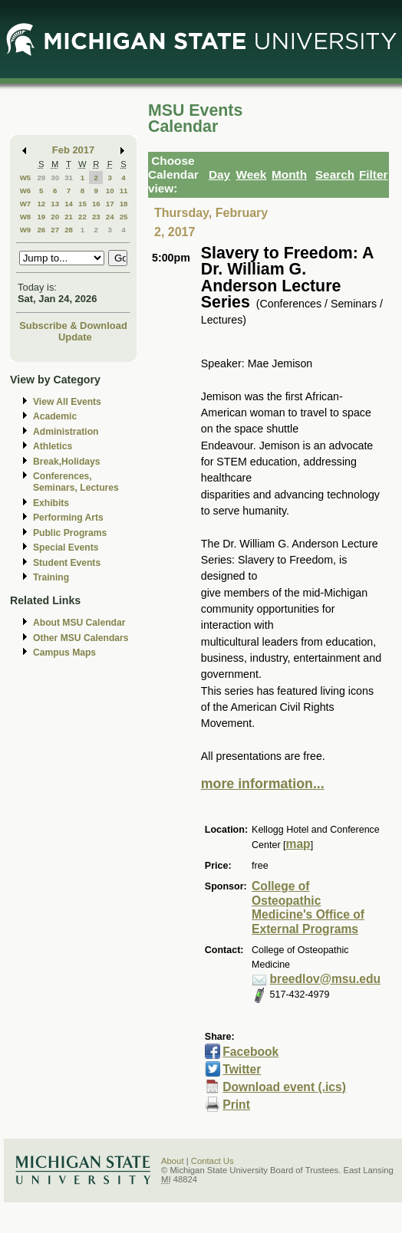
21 (68, 216)
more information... (263, 783)
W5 (25, 177)
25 (124, 216)
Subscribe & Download (73, 325)
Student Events (66, 562)
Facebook (250, 1051)
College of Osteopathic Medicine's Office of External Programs (308, 907)
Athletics (52, 446)
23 (96, 216)
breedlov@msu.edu (325, 978)
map (298, 843)
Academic (55, 416)
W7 (25, 203)
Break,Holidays (66, 461)
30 (55, 177)
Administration (65, 431)
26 (41, 229)
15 (82, 203)
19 (41, 216)
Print (236, 1104)
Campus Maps (64, 652)
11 (124, 190)
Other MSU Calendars (81, 638)
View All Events (67, 401)
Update (75, 337)
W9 (25, 229)
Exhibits (51, 503)
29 (41, 177)
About (172, 1161)
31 (68, 177)
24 (110, 216)
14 (68, 203)
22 (82, 216)
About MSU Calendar (79, 622)
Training (51, 577)
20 (55, 216)
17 (110, 203)
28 (68, 229)
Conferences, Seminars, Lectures (76, 482)
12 (41, 203)
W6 (25, 190)
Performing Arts (68, 517)
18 (124, 203)
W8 (25, 216)
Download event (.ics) (284, 1086)
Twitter (241, 1069)
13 (55, 203)
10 (110, 190)
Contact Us (212, 1161)
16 (96, 203)
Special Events (65, 547)
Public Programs (70, 533)
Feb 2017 (73, 150)
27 (55, 229)
